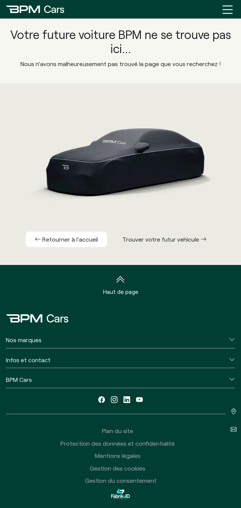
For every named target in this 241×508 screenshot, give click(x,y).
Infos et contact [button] (28, 359)
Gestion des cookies (117, 468)
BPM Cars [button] (19, 379)
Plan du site (117, 430)
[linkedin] (126, 399)
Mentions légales (118, 455)
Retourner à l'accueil (66, 239)
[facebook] (101, 399)
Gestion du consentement (120, 480)
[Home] (35, 9)
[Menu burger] (227, 9)
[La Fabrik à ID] (120, 493)
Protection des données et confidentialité (117, 443)
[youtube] (139, 399)
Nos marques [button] (24, 339)
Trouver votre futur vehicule (164, 239)
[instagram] (114, 399)
